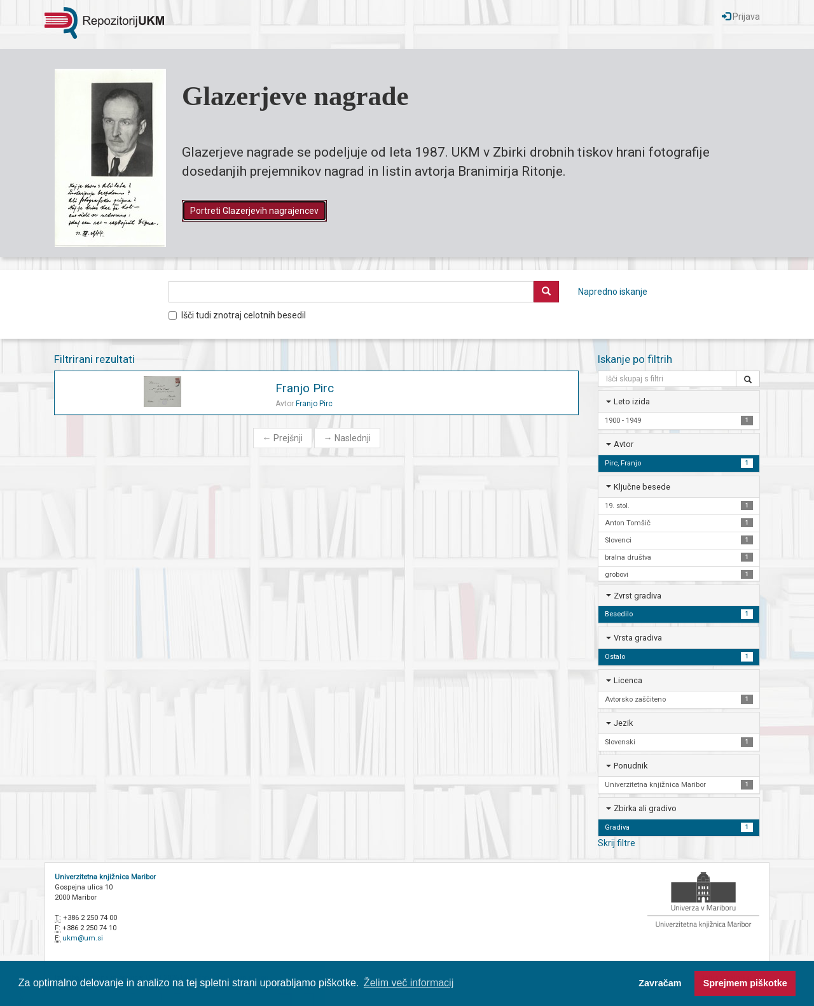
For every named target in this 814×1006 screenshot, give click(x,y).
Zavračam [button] (659, 983)
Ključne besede (642, 487)
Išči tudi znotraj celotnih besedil (237, 315)
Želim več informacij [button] (408, 982)
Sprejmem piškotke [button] (745, 983)
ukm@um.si (82, 938)
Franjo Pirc (304, 388)
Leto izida (632, 401)
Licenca (628, 680)
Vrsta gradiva (638, 637)
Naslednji (347, 438)
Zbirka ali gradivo (645, 808)
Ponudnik (630, 765)
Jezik (623, 723)
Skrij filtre (616, 843)
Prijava (741, 16)
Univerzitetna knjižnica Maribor (105, 877)
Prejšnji (283, 438)
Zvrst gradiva (637, 595)
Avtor (623, 444)
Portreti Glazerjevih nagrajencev (254, 211)
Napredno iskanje (612, 292)
